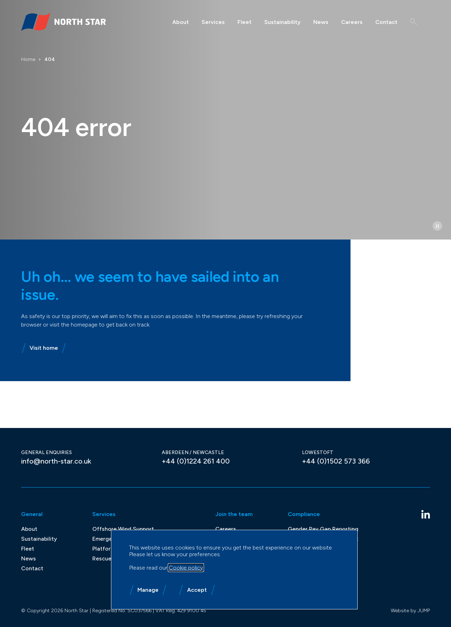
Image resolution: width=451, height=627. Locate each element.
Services (213, 22)
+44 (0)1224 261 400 (196, 461)
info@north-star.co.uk (56, 461)
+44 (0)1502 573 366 (336, 461)
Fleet (244, 22)
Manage (148, 589)
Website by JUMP (410, 611)
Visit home (38, 347)
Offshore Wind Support (123, 529)
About (180, 22)
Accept (197, 589)
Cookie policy (186, 567)
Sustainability (282, 22)
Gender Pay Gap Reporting (323, 529)
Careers (352, 22)
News (320, 22)
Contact (386, 22)
